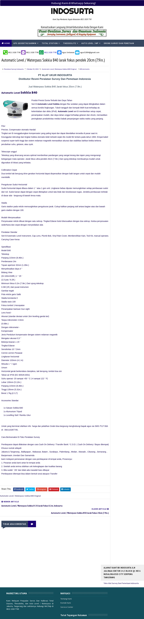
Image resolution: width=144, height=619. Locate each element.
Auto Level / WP (89, 43)
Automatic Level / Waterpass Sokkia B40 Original (59, 75)
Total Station (50, 43)
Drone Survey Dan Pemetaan (119, 43)
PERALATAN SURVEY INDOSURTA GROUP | (35, 610)
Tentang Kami (57, 586)
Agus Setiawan (65, 51)
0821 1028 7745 (14, 51)
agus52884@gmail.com (87, 51)
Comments (84, 75)
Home (7, 43)
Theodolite (69, 43)
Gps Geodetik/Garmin (24, 43)
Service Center (58, 594)
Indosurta (72, 11)
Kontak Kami (57, 590)
